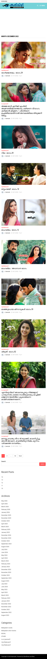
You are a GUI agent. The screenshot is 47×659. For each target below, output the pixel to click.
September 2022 (6, 612)
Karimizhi (8, 75)
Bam (33, 656)
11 (2, 485)
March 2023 (5, 595)
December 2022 (6, 604)
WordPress (26, 656)
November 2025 (6, 518)
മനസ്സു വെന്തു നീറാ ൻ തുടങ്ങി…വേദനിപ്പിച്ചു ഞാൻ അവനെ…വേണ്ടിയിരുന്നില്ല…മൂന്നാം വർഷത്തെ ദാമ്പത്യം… (20, 441)
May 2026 (4, 501)
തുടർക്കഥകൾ (4, 70)
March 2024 (5, 561)
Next (20, 456)
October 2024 (5, 541)
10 (2, 488)
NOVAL (3, 633)
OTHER (3, 636)
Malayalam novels (6, 628)
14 (2, 477)
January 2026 (5, 512)
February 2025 (5, 529)
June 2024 (4, 552)
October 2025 (5, 521)
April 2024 (4, 558)
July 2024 (4, 549)
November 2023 (6, 572)
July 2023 (4, 584)
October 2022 (5, 609)
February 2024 (5, 564)
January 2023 (5, 601)
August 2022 (5, 615)
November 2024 (6, 538)
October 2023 (5, 575)
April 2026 (4, 504)
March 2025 (5, 526)
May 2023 (4, 589)
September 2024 (6, 544)
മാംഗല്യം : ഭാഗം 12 (10, 230)
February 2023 (5, 598)
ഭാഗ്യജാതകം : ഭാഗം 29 (12, 73)
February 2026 (5, 509)
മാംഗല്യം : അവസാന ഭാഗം (13, 268)
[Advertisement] (23, 20)
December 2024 (6, 535)
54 (15, 456)
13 (2, 480)
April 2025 (4, 524)
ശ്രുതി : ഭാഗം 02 (8, 352)
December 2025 (6, 515)
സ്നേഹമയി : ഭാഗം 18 (10, 189)
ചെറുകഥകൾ (4, 103)
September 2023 (6, 578)
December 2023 (6, 569)
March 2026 (5, 506)
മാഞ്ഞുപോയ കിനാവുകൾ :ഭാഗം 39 (17, 309)
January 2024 (5, 566)
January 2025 (5, 532)
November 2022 (6, 606)
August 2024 (5, 546)
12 (2, 483)
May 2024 (4, 555)
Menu (42, 5)
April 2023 (4, 592)
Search (3, 461)
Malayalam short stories (8, 630)
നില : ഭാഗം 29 (7, 153)
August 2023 (5, 581)
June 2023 (4, 586)
